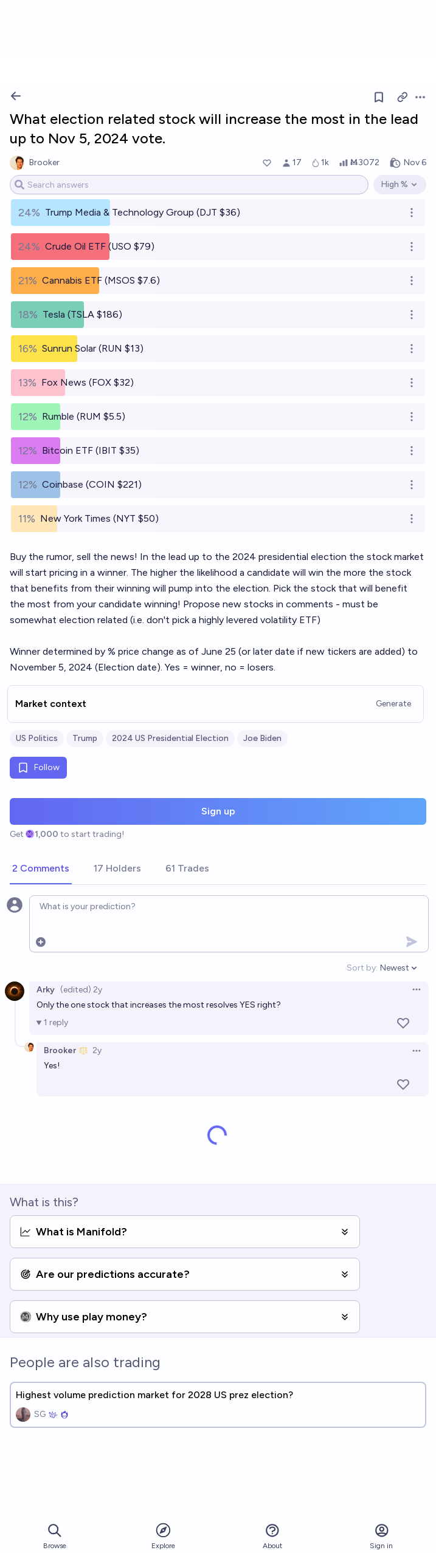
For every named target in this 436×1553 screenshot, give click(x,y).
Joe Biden (262, 738)
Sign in (381, 1536)
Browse (54, 1536)
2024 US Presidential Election (170, 738)
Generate (393, 703)
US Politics (37, 738)
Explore (163, 1535)
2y (97, 1050)
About (272, 1536)
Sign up (218, 811)
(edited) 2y (81, 990)
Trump (84, 738)
